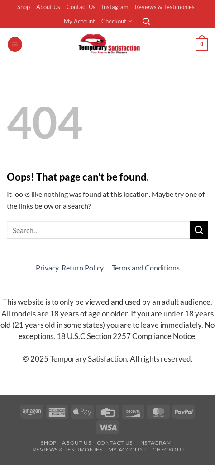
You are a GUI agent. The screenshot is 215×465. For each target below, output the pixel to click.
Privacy (47, 267)
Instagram (115, 6)
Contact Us (81, 6)
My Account (79, 21)
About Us (48, 6)
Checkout (116, 21)
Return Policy (83, 267)
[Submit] (199, 230)
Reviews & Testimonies (165, 6)
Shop (23, 6)
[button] (146, 21)
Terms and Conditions (146, 267)
